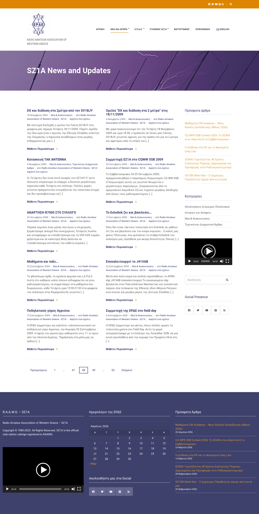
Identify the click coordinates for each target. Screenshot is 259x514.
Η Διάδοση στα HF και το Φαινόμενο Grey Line (203, 455)
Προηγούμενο (38, 370)
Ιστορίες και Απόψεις (198, 212)
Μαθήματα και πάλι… (42, 261)
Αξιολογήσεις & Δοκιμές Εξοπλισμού (207, 206)
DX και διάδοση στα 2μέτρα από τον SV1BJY (60, 110)
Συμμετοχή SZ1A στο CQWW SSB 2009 (134, 159)
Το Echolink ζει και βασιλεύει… (129, 212)
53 (113, 370)
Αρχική (100, 29)
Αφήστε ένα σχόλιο (80, 119)
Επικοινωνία (203, 29)
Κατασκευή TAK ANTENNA (46, 159)
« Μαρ (92, 463)
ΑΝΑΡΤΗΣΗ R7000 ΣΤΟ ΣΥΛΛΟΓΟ (51, 212)
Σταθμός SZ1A (158, 29)
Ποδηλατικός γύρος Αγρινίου (48, 310)
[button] (208, 251)
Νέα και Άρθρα (118, 29)
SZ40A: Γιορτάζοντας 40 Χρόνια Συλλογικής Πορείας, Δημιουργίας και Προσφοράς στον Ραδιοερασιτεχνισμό (208, 163)
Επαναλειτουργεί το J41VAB (127, 261)
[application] (208, 251)
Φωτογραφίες (181, 29)
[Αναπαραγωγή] (189, 261)
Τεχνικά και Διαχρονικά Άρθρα (203, 224)
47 (73, 370)
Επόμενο (127, 370)
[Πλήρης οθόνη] (227, 261)
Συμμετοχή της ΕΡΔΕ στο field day (131, 310)
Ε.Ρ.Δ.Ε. (139, 29)
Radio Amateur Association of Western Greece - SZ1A (69, 168)
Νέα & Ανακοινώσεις (62, 115)
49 (93, 370)
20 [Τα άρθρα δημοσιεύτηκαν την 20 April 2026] (94, 453)
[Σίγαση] (221, 261)
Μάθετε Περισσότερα (42, 148)
